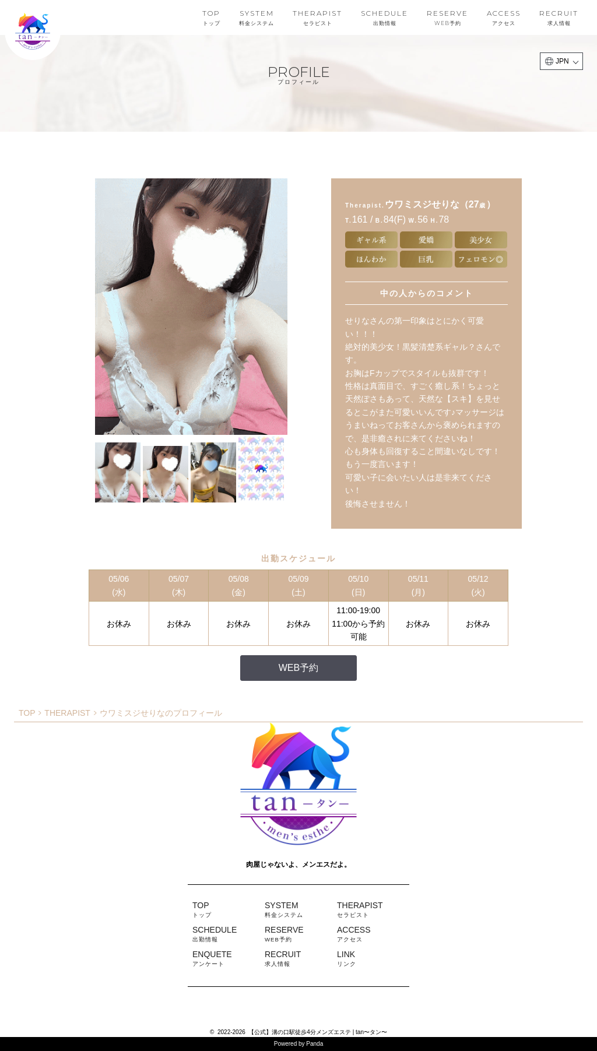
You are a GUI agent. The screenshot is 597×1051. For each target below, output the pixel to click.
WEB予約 (298, 668)
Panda (314, 1044)
